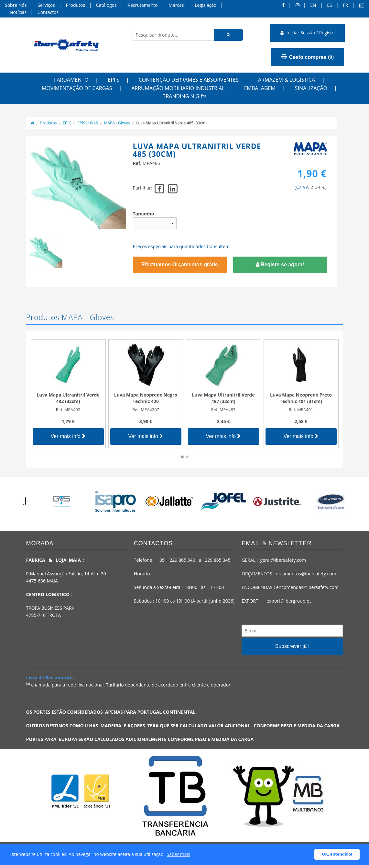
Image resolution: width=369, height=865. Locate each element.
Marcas (176, 5)
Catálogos (106, 5)
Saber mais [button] (178, 854)
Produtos (75, 5)
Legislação (205, 5)
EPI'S (113, 79)
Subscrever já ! (292, 646)
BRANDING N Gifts (184, 96)
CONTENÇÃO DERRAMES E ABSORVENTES (189, 79)
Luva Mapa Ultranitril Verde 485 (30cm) (171, 123)
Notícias (18, 12)
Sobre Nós (16, 5)
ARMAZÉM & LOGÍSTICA (286, 79)
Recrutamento (143, 5)
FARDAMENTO (71, 79)
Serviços (46, 5)
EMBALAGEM (260, 88)
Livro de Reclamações (50, 678)
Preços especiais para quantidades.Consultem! (182, 246)
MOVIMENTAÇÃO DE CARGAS (77, 88)
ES (329, 5)
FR (345, 5)
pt (361, 5)
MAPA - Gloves (117, 123)
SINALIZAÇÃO (311, 88)
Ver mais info (68, 436)
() (307, 57)
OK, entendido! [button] (337, 854)
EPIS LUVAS (88, 123)
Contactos (48, 12)
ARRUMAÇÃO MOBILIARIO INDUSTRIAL (178, 88)
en (313, 5)
